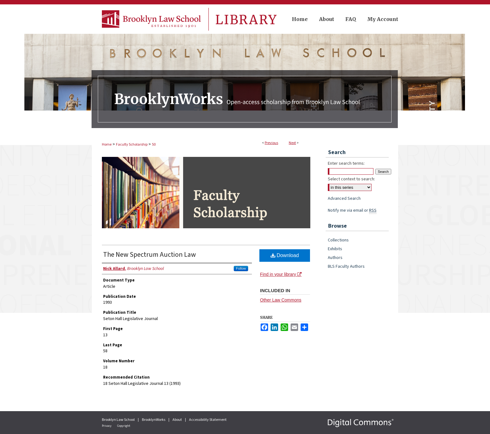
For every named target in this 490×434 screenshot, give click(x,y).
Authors (335, 258)
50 (154, 144)
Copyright (123, 426)
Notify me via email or (352, 210)
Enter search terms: (346, 163)
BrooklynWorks (154, 419)
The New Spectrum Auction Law (149, 255)
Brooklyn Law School (118, 419)
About (177, 419)
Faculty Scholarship (132, 144)
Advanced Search (344, 198)
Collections (338, 240)
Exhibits (335, 249)
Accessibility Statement (208, 419)
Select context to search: (351, 179)
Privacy (107, 426)
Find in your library (281, 274)
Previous (271, 143)
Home (107, 144)
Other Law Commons (280, 299)
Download (285, 255)
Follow (241, 268)
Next (292, 143)
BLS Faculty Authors (346, 266)
